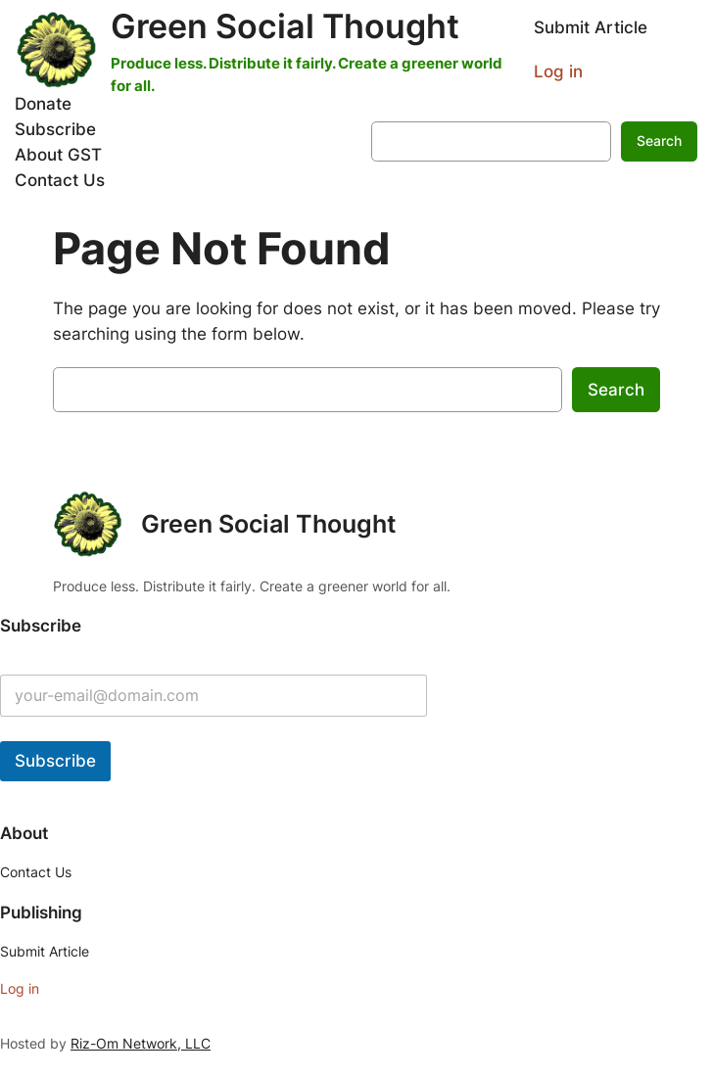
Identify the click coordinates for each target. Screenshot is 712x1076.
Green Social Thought (285, 26)
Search (659, 140)
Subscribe (55, 761)
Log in (558, 71)
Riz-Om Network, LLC (141, 1043)
